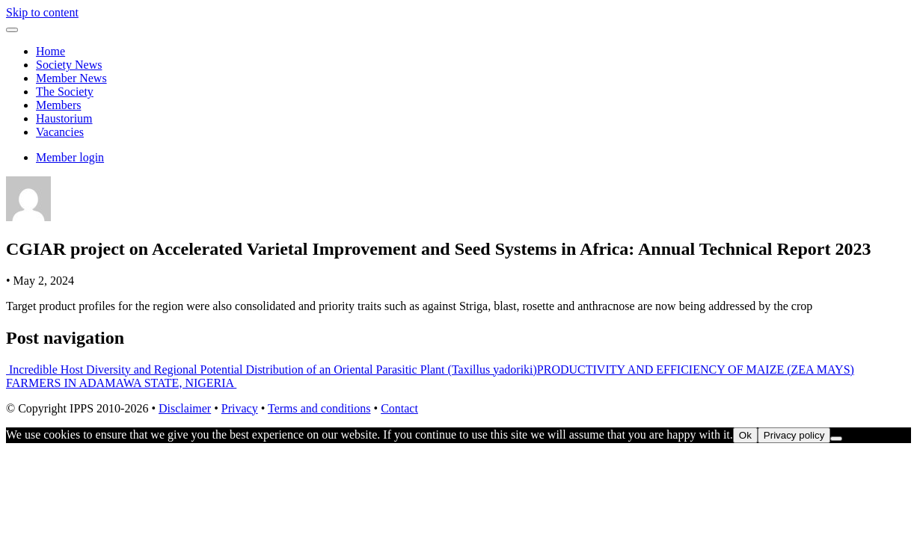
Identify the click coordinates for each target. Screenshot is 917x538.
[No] (836, 438)
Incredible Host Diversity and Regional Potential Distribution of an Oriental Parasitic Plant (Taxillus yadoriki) (271, 369)
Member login (70, 157)
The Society (64, 91)
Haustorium (64, 118)
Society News (69, 64)
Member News (71, 78)
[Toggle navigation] (12, 30)
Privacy (239, 408)
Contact (399, 408)
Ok (745, 435)
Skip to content (42, 12)
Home (50, 51)
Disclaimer (185, 408)
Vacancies (60, 132)
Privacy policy (794, 435)
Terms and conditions (319, 408)
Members (58, 105)
